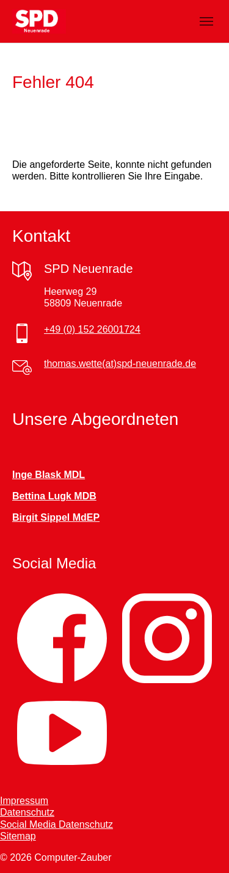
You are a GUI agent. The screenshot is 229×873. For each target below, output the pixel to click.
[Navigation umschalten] (206, 21)
